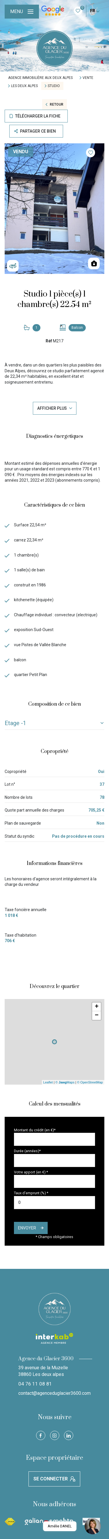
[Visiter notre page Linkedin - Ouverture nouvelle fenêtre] (68, 1435)
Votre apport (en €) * (31, 1172)
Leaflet (48, 1082)
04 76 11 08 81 (35, 1384)
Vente (88, 78)
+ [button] (97, 1006)
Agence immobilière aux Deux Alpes (40, 78)
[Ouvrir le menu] (22, 12)
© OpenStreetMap (90, 1082)
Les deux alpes (24, 86)
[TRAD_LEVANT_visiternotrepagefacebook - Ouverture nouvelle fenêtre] (40, 1435)
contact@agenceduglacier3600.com (54, 1393)
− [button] (97, 1015)
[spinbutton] (54, 1202)
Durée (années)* (27, 1151)
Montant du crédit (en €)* (35, 1130)
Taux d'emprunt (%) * (31, 1193)
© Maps (65, 1082)
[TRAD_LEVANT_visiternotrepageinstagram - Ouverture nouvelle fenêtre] (54, 1435)
